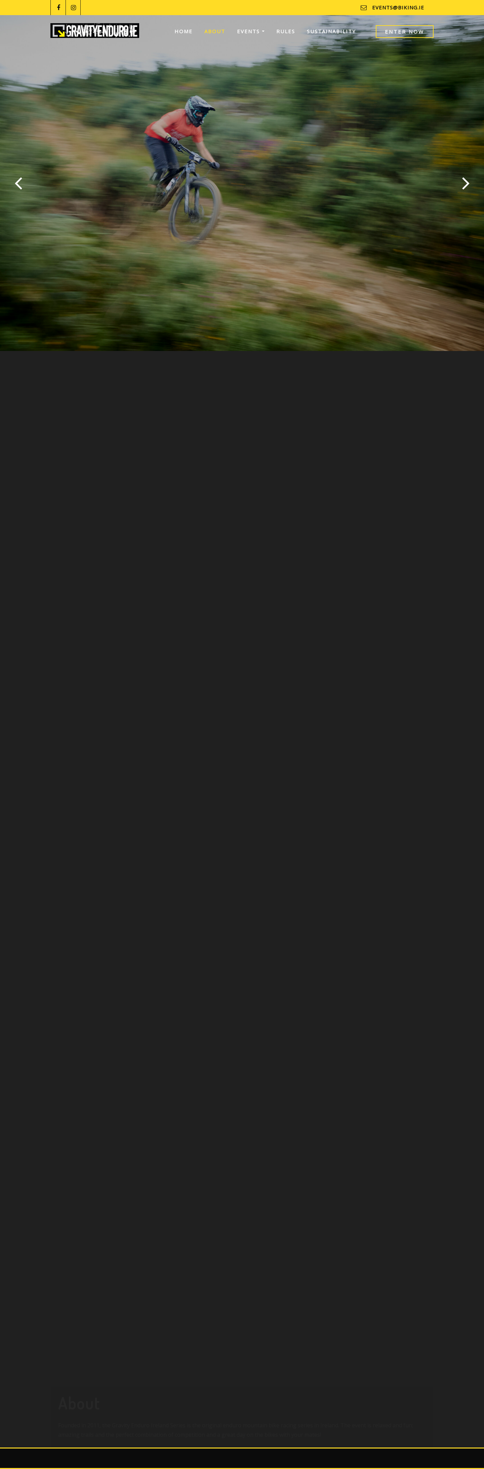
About (214, 31)
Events (251, 31)
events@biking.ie (398, 7)
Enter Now (404, 31)
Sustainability (331, 31)
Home (183, 31)
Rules (285, 31)
